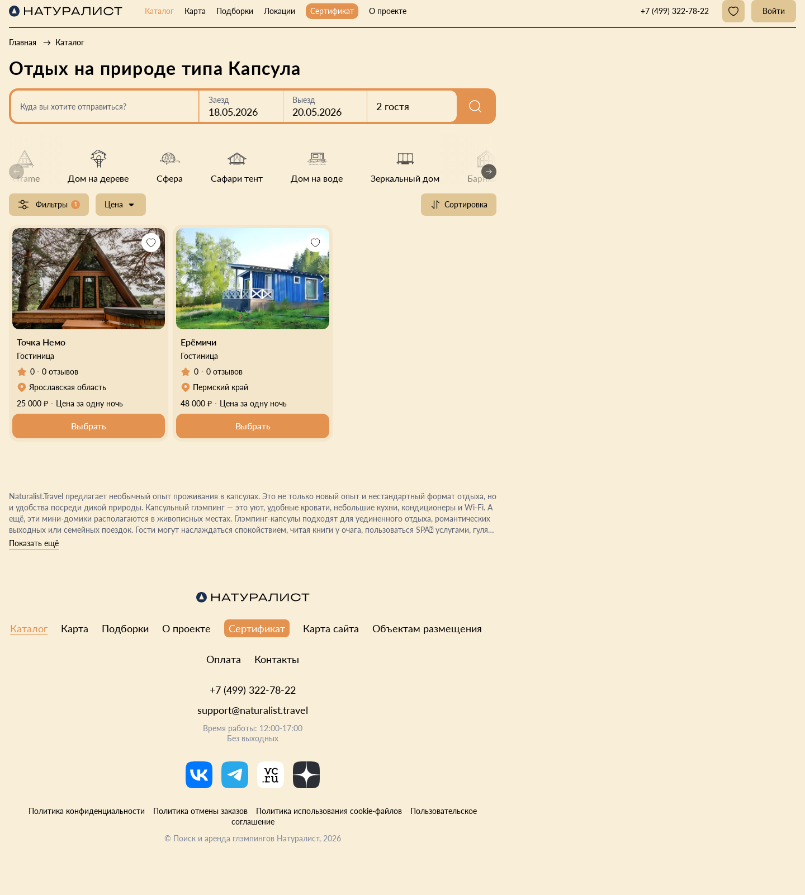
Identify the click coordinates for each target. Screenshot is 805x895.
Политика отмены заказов (200, 811)
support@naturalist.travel (252, 710)
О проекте (387, 11)
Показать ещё (34, 543)
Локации (279, 11)
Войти (774, 11)
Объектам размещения (427, 628)
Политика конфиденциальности (87, 811)
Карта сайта (331, 628)
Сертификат (332, 11)
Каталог (159, 11)
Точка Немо (41, 342)
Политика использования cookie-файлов (329, 811)
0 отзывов (60, 371)
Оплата (223, 659)
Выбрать (88, 425)
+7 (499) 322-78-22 (253, 690)
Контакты (276, 659)
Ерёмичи (198, 342)
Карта (195, 11)
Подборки (234, 11)
